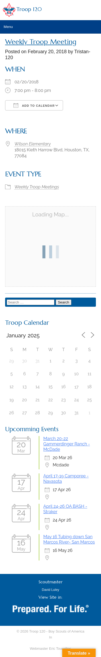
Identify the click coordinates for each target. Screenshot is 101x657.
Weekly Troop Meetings (37, 187)
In (50, 637)
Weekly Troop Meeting (40, 42)
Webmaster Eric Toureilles (50, 649)
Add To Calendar (34, 105)
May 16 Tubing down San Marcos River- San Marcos (69, 539)
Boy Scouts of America (66, 631)
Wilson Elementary (33, 144)
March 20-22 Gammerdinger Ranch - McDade (66, 444)
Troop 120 (29, 9)
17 (76, 387)
